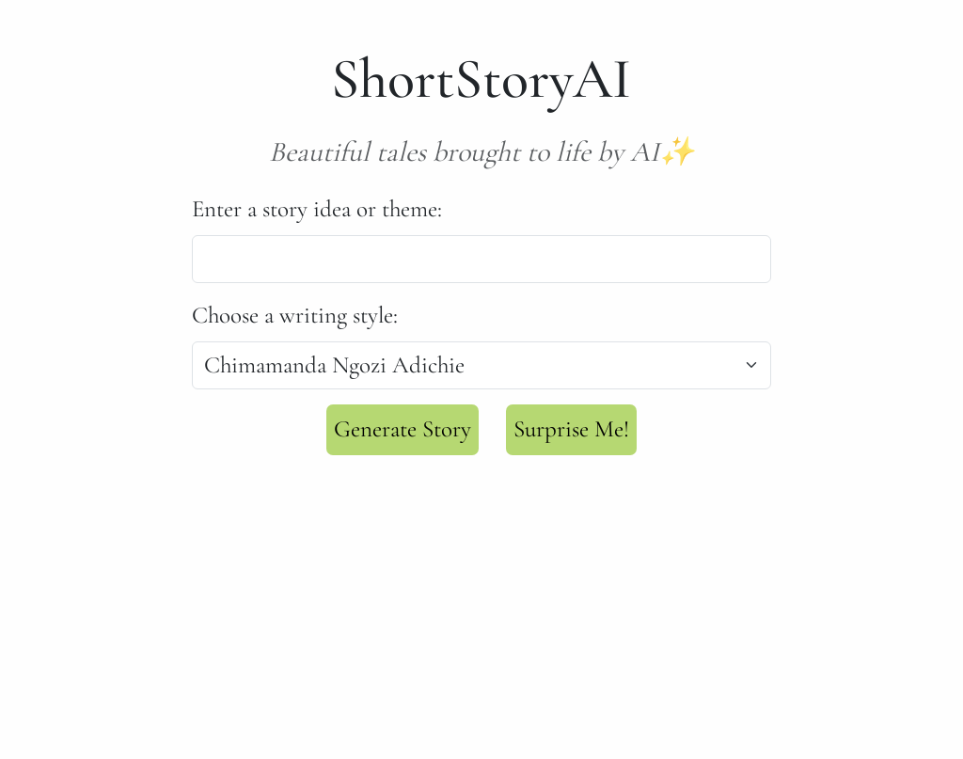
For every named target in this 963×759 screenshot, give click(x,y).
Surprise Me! (571, 429)
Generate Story (402, 429)
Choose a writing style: (295, 315)
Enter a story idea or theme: (317, 209)
